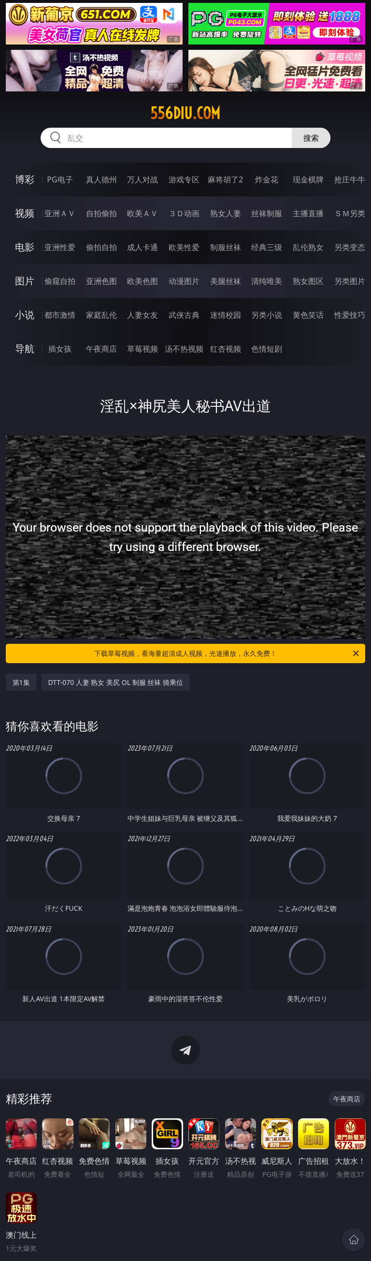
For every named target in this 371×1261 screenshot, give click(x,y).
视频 (24, 213)
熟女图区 (308, 281)
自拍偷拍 (101, 213)
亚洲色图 (101, 281)
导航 (24, 348)
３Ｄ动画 (184, 213)
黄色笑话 (308, 315)
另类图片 (349, 281)
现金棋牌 (308, 179)
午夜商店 (101, 348)
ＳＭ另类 (349, 213)
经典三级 (266, 247)
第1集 (21, 682)
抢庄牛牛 (349, 179)
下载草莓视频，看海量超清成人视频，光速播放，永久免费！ (227, 653)
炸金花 (266, 179)
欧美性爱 (184, 247)
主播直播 (308, 213)
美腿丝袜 (225, 281)
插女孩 (59, 348)
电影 (24, 246)
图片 (24, 280)
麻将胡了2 (225, 179)
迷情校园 (225, 315)
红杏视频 (225, 348)
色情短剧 (266, 348)
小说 (24, 314)
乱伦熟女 (308, 247)
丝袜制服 (266, 213)
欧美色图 (142, 281)
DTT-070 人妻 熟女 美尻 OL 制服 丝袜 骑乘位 (115, 682)
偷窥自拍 (59, 281)
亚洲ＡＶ (59, 213)
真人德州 (101, 179)
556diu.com (185, 113)
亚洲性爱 (59, 247)
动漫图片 (184, 281)
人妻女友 (142, 315)
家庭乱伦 (101, 315)
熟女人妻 (225, 213)
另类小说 (266, 315)
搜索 (311, 138)
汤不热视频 (184, 348)
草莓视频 (142, 348)
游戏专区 (184, 179)
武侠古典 (184, 315)
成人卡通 (142, 247)
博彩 (24, 179)
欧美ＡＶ (142, 213)
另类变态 (349, 247)
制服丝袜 (225, 247)
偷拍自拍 (101, 247)
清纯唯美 (266, 281)
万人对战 (142, 179)
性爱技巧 (349, 315)
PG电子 (59, 179)
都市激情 (59, 315)
